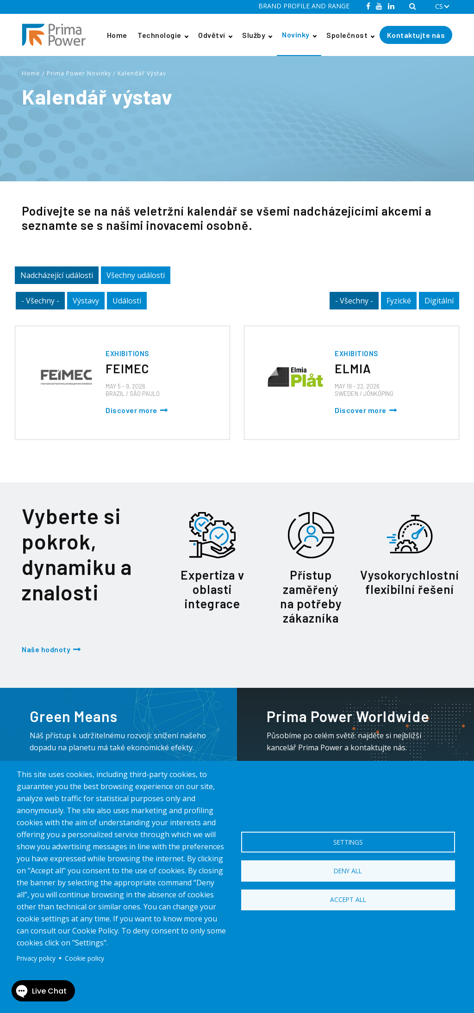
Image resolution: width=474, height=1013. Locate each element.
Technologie (159, 35)
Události (126, 301)
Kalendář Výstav (142, 73)
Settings (348, 840)
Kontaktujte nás (416, 35)
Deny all (348, 870)
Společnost (347, 35)
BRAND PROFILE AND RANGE (303, 5)
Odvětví (211, 35)
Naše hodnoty (46, 649)
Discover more (131, 410)
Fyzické (399, 301)
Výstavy (86, 301)
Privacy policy (36, 958)
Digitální (439, 301)
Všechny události (135, 275)
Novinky (296, 34)
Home (117, 35)
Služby (253, 35)
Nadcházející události (56, 275)
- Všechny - (40, 301)
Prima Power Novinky (79, 73)
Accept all (348, 900)
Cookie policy (84, 958)
